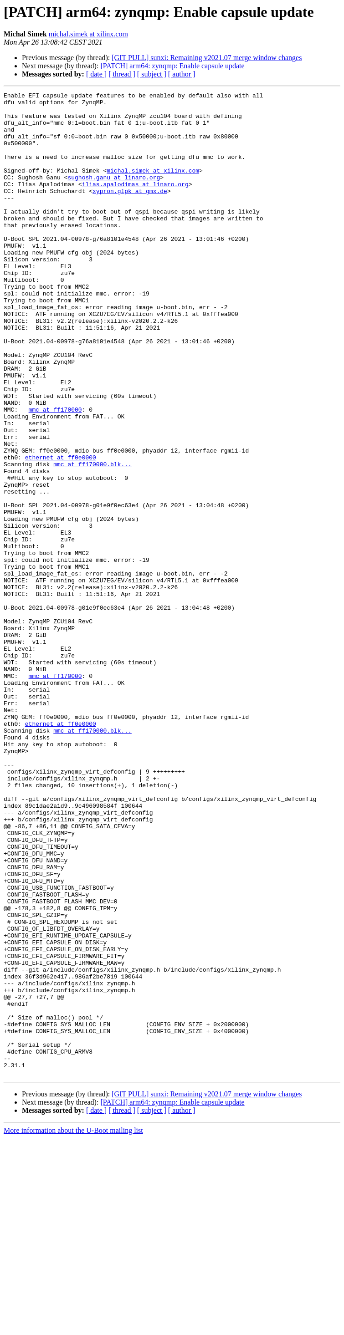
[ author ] (181, 74)
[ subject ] (151, 74)
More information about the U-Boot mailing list (73, 1327)
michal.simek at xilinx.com (88, 34)
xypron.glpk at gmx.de (129, 211)
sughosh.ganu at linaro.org (113, 195)
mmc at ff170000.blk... (92, 539)
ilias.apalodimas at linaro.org (135, 203)
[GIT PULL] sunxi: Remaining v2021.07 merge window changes (207, 57)
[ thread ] (121, 74)
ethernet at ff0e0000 (60, 531)
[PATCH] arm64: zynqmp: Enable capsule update (172, 66)
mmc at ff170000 (55, 473)
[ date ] (96, 74)
